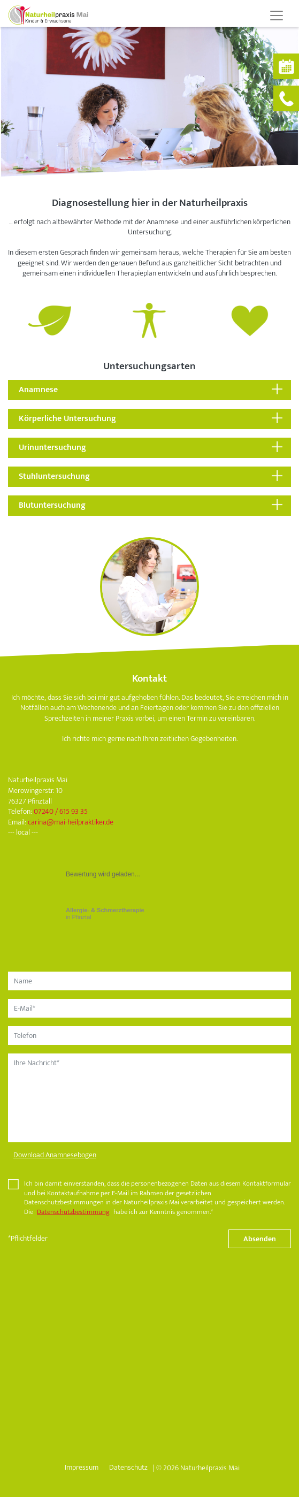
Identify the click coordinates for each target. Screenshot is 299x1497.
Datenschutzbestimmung (73, 1212)
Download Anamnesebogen (54, 1155)
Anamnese (38, 390)
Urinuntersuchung (52, 447)
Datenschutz (128, 1467)
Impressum (81, 1467)
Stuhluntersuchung (54, 476)
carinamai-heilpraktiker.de (70, 822)
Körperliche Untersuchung (67, 418)
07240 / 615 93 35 (61, 811)
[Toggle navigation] (276, 15)
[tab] (149, 390)
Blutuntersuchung (52, 505)
